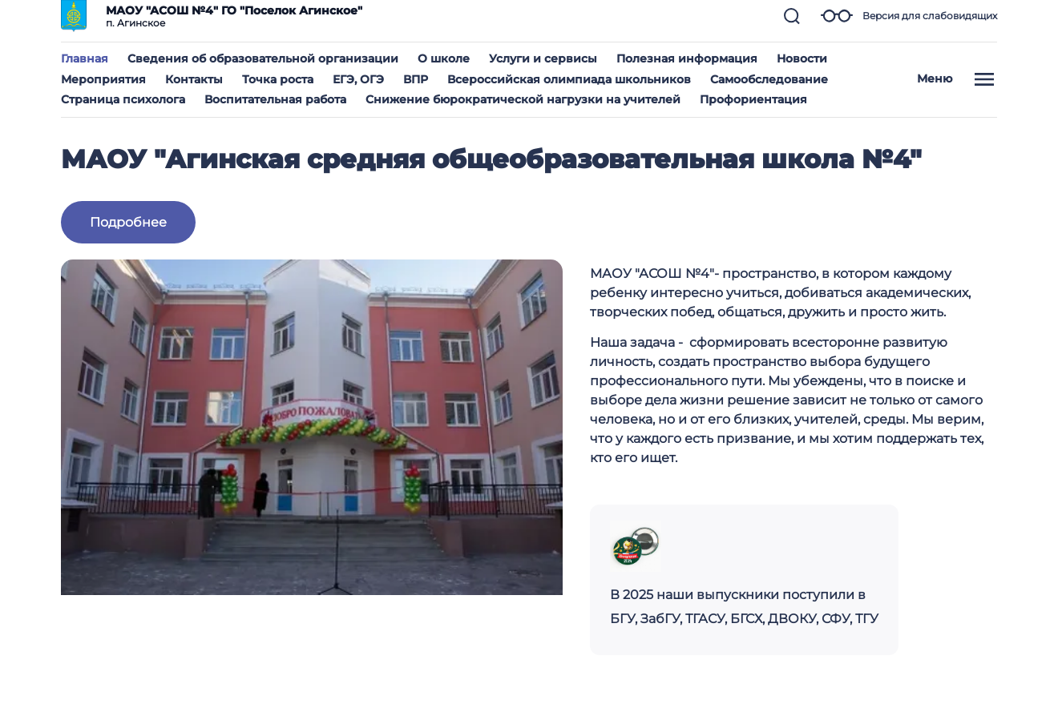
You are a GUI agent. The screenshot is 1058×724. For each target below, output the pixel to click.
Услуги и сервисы (543, 58)
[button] (792, 16)
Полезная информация (686, 58)
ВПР (415, 79)
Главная (84, 58)
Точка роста (277, 79)
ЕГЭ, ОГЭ (358, 79)
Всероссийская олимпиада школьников (569, 79)
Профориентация (753, 99)
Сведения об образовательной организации (262, 58)
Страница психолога (123, 99)
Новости (802, 58)
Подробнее (128, 222)
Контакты (194, 79)
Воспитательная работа (275, 99)
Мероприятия (103, 79)
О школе (444, 58)
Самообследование (769, 79)
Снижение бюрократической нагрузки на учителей (522, 99)
